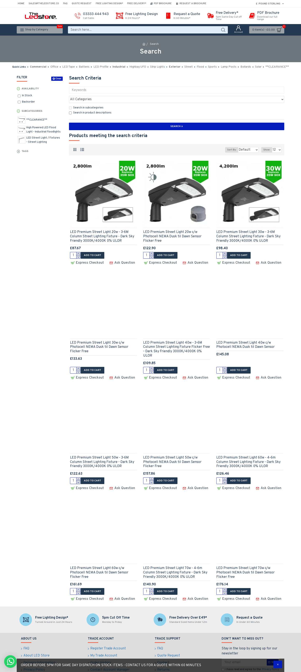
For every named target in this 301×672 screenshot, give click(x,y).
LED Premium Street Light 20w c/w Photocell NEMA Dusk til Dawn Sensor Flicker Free (172, 227)
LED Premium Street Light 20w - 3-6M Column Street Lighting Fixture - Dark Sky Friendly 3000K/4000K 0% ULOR (102, 227)
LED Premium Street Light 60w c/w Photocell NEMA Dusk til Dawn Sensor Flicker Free (99, 559)
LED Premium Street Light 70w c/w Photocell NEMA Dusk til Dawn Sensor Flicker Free (245, 559)
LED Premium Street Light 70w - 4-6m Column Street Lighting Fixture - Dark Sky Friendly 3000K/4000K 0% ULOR (175, 559)
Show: (268, 140)
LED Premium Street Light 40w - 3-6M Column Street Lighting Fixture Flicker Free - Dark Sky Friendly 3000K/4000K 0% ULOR (176, 338)
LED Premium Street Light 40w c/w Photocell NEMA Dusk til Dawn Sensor (245, 334)
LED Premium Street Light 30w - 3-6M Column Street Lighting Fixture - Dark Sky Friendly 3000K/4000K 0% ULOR (248, 227)
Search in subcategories (86, 98)
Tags (25, 151)
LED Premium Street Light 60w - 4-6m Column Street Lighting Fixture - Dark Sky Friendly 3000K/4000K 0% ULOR (248, 450)
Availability (30, 88)
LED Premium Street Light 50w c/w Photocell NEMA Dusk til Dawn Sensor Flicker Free (172, 450)
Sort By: (228, 140)
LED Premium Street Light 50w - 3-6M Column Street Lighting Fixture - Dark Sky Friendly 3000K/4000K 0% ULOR (102, 450)
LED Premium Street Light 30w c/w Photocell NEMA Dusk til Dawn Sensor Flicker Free (99, 336)
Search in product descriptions (90, 103)
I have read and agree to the (251, 655)
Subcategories (32, 111)
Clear (58, 78)
